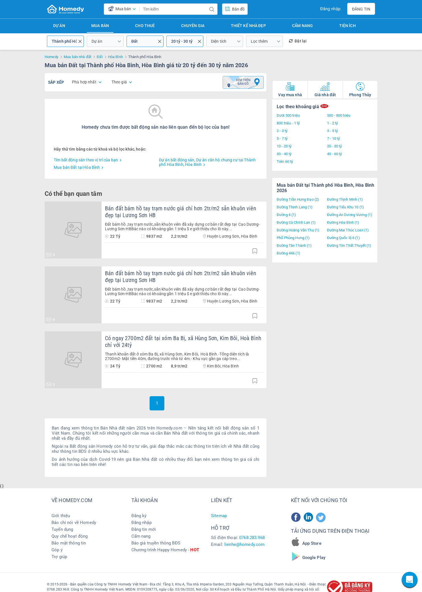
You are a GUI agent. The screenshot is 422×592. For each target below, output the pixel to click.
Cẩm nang (302, 25)
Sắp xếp (56, 82)
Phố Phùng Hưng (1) (293, 238)
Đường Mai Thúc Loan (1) (348, 230)
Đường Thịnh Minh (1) (345, 199)
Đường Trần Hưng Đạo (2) (298, 199)
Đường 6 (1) (286, 215)
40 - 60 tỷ (334, 154)
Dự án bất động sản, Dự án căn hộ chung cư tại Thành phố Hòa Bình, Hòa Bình (207, 162)
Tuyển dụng (62, 529)
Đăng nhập (330, 8)
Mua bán (100, 25)
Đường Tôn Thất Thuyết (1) (349, 245)
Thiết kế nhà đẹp (248, 25)
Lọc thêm (259, 41)
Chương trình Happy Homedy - (165, 549)
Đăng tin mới (143, 529)
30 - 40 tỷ (284, 154)
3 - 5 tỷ (332, 131)
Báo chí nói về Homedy (73, 522)
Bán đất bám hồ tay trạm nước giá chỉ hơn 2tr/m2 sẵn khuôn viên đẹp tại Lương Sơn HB (180, 212)
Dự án (59, 25)
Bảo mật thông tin (68, 543)
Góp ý (57, 549)
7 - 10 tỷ (333, 138)
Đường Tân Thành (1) (294, 245)
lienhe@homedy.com (244, 544)
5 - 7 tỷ (282, 138)
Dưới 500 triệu (288, 115)
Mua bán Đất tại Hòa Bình (77, 167)
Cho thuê (145, 25)
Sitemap (219, 515)
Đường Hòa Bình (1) (343, 222)
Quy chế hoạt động (69, 536)
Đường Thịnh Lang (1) (295, 207)
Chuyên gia (192, 25)
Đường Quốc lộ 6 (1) (343, 238)
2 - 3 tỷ (282, 131)
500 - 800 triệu (338, 115)
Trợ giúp (59, 556)
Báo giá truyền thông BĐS (155, 543)
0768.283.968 (252, 537)
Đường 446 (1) (288, 253)
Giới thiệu (60, 515)
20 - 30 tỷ (334, 146)
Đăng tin (361, 9)
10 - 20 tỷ (284, 146)
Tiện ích (347, 25)
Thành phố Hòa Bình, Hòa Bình (65, 41)
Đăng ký (139, 515)
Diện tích (218, 41)
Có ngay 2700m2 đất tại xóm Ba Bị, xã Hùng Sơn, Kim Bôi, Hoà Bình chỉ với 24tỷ (183, 341)
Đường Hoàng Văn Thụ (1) (298, 230)
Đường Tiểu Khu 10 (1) (345, 207)
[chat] (409, 579)
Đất (134, 41)
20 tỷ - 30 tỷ (182, 41)
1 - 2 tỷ (332, 123)
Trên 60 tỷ (285, 161)
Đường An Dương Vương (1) (349, 215)
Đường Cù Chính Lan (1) (296, 222)
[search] (211, 9)
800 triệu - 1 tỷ (288, 123)
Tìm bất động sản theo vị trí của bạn (86, 160)
